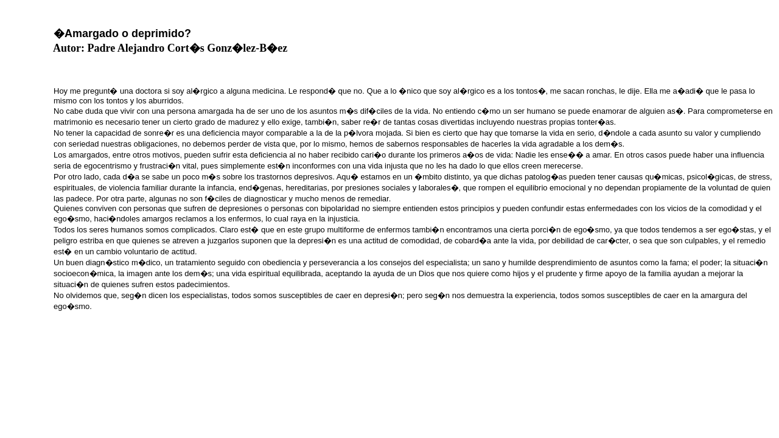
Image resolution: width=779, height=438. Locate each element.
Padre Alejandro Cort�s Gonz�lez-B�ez (188, 48)
